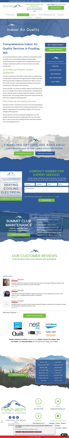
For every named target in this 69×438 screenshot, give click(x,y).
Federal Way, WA (43, 378)
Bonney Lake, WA (43, 365)
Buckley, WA (43, 367)
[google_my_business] (17, 417)
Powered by (31, 436)
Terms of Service (53, 196)
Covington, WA (43, 370)
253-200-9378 (60, 5)
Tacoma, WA (58, 380)
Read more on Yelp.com (9, 312)
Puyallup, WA (58, 370)
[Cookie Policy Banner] (34, 429)
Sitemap (18, 424)
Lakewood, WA (58, 365)
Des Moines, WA (43, 373)
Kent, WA (43, 380)
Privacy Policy (45, 196)
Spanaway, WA (58, 375)
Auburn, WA (43, 362)
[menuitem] (10, 14)
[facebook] (10, 417)
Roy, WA (58, 373)
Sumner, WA (58, 378)
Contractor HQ (37, 436)
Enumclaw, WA (43, 375)
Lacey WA (58, 362)
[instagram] (13, 417)
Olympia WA (58, 367)
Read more (14, 286)
